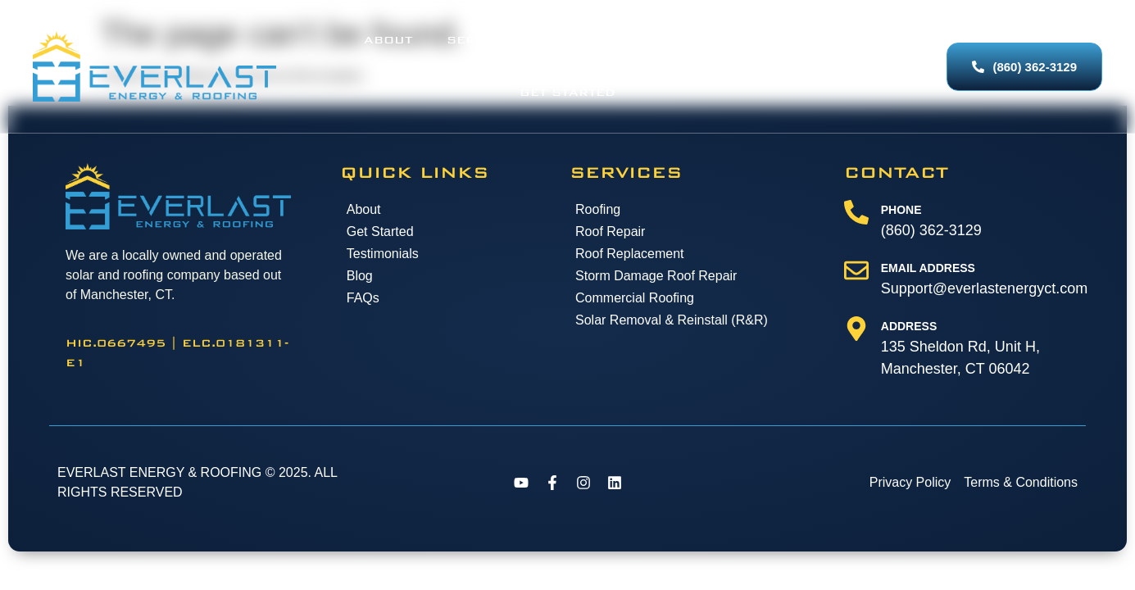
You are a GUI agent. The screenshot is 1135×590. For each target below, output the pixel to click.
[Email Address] (856, 298)
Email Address (928, 295)
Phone (901, 237)
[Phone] (856, 240)
